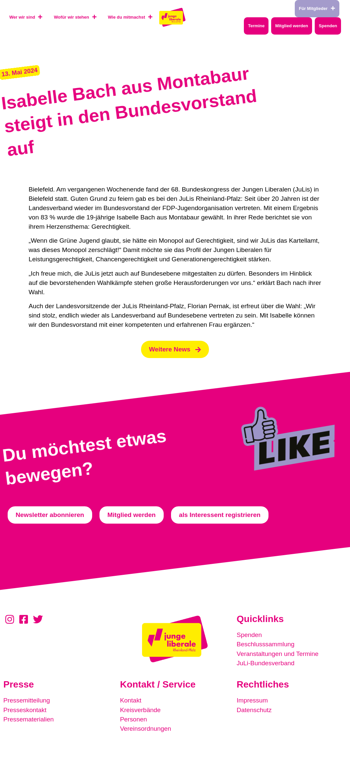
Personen (133, 719)
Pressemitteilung (27, 700)
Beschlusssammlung (266, 644)
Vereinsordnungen (146, 728)
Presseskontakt (25, 709)
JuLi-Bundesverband (266, 663)
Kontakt (131, 700)
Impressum (252, 700)
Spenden (249, 635)
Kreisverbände (140, 709)
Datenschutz (254, 709)
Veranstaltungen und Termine (278, 654)
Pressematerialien (29, 719)
